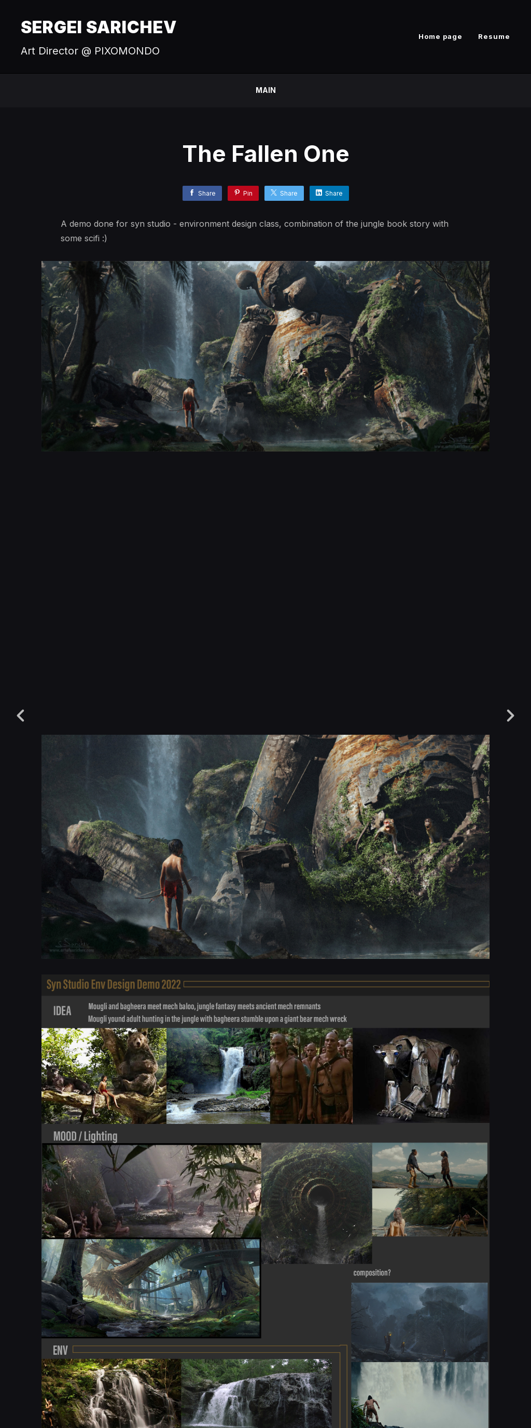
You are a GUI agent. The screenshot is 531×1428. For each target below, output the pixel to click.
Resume (494, 36)
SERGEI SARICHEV (99, 27)
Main (266, 90)
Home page (440, 36)
